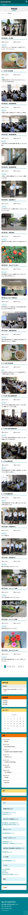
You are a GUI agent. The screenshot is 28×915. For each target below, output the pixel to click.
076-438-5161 (8, 906)
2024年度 (5, 704)
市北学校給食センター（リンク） (9, 812)
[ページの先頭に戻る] (26, 913)
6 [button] (14, 666)
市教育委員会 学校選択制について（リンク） (12, 843)
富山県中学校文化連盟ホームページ (10, 874)
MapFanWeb (5, 872)
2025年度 (5, 702)
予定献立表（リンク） (6, 814)
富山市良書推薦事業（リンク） (8, 860)
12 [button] (18, 666)
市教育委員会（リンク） (7, 841)
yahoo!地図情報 (6, 869)
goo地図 (4, 871)
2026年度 (5, 701)
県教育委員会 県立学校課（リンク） (10, 822)
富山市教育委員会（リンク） (8, 833)
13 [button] (21, 666)
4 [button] (10, 666)
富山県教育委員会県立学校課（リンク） (11, 824)
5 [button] (12, 666)
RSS (6, 887)
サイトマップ (5, 910)
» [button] (23, 666)
